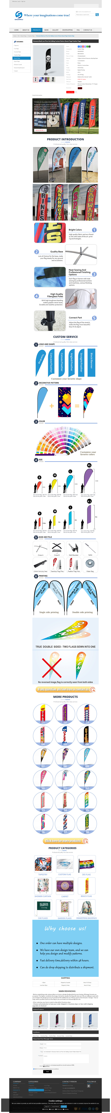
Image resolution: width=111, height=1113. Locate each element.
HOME (16, 30)
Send (47, 1071)
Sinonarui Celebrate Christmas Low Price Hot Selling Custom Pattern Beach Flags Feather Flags (90, 1028)
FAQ (78, 30)
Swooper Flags (60, 1035)
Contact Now (70, 92)
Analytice (52, 1109)
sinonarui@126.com (74, 999)
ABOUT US (26, 30)
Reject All (47, 1106)
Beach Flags (24, 36)
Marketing (65, 1109)
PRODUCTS (36, 30)
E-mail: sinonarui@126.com (83, 12)
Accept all (64, 1106)
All (18, 36)
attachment (46, 1066)
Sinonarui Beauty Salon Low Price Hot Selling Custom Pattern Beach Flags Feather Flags (57, 1028)
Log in (18, 1)
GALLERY (55, 30)
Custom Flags (69, 1035)
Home (14, 36)
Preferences (58, 1109)
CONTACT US (87, 30)
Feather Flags (31, 36)
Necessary (45, 1109)
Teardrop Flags (44, 1035)
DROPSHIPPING (67, 30)
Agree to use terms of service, (46, 1068)
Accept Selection (55, 1106)
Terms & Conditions (54, 1068)
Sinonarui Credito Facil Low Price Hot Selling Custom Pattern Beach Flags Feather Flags (73, 1028)
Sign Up (23, 1)
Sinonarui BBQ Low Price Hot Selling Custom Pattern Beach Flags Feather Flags (40, 1028)
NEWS (46, 30)
